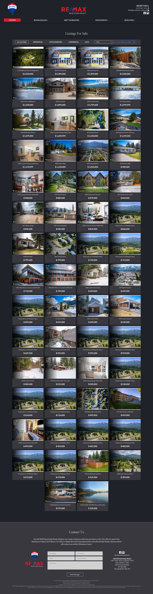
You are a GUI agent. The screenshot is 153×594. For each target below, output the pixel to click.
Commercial (73, 42)
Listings (12, 20)
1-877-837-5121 (142, 8)
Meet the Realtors (71, 20)
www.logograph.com (90, 584)
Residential (38, 42)
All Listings (21, 42)
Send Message (75, 574)
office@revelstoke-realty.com (138, 10)
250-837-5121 (142, 6)
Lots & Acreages (55, 42)
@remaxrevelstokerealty (122, 555)
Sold (87, 42)
